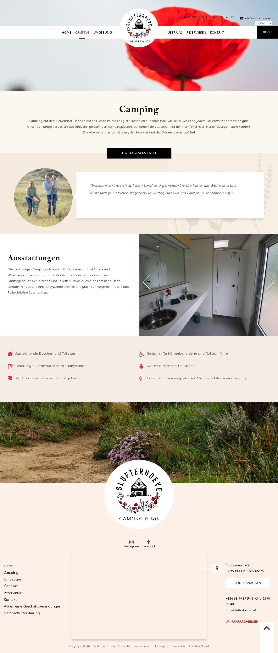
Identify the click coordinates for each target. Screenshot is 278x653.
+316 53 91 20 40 (221, 17)
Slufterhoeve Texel (105, 646)
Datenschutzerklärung (22, 613)
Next (270, 282)
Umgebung (102, 32)
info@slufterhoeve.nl (257, 18)
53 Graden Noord (198, 646)
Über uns (175, 32)
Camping (82, 32)
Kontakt (217, 32)
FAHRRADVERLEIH (244, 621)
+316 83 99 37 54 (192, 17)
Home (66, 32)
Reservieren (196, 32)
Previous (147, 282)
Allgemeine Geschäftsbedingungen (32, 606)
